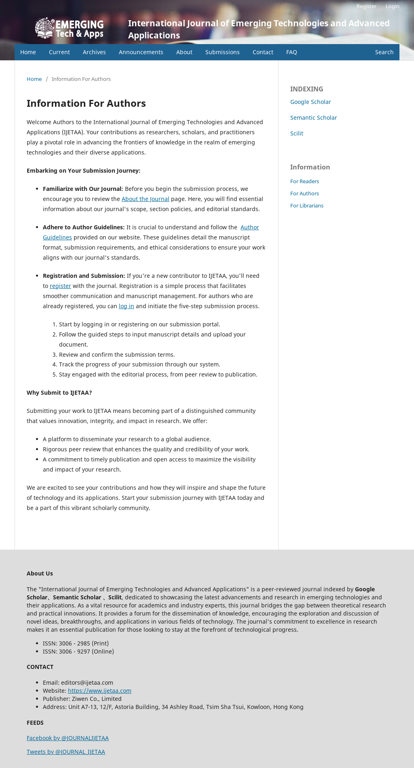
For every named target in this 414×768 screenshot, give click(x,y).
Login (392, 6)
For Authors (304, 193)
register (60, 286)
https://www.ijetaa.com (99, 690)
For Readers (304, 181)
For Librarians (306, 205)
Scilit (296, 133)
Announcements (141, 52)
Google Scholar (310, 102)
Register (366, 6)
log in (126, 306)
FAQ (291, 52)
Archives (94, 52)
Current (59, 52)
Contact (263, 52)
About (184, 52)
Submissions (222, 52)
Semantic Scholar (313, 117)
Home (28, 52)
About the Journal (145, 199)
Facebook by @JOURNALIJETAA (68, 738)
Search (384, 52)
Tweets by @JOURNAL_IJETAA (66, 751)
